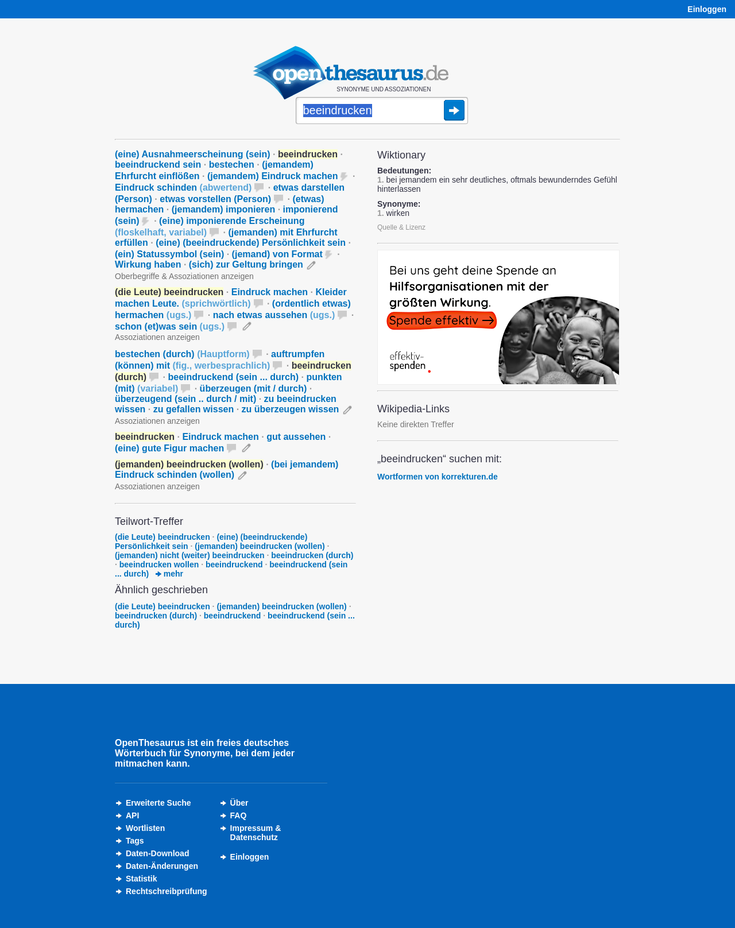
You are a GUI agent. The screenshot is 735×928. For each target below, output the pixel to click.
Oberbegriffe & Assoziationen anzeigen (184, 276)
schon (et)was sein (170, 326)
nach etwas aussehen (274, 315)
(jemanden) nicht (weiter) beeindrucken (190, 555)
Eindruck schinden (183, 187)
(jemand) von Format (277, 254)
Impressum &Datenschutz (255, 832)
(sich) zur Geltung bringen (246, 264)
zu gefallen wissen (193, 409)
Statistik (141, 878)
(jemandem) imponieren (223, 209)
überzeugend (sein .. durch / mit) (185, 399)
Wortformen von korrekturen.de (437, 476)
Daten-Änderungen (162, 866)
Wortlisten (145, 828)
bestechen (231, 164)
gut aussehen (296, 437)
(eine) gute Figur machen (169, 448)
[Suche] (382, 111)
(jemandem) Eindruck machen (272, 176)
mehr (169, 573)
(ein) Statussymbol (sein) (169, 254)
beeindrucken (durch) (312, 555)
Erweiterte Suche (158, 802)
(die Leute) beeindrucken (162, 537)
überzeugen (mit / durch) (253, 388)
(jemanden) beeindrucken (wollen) (259, 546)
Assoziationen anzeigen (157, 337)
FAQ (238, 815)
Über (239, 802)
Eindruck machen (269, 292)
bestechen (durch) (182, 354)
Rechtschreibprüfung (166, 891)
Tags (135, 840)
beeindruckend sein (158, 164)
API (132, 815)
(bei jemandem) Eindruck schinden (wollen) (226, 469)
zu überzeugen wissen (290, 409)
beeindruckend (234, 564)
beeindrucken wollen (159, 564)
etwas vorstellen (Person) (215, 199)
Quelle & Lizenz (401, 227)
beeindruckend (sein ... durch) (233, 377)
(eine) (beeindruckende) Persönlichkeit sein (251, 243)
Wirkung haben (148, 264)
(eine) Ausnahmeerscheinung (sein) (192, 154)
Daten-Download (157, 853)
